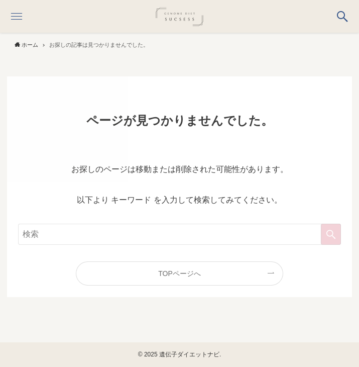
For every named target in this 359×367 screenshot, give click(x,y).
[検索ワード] (179, 234)
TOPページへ (179, 273)
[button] (342, 16)
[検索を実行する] (331, 234)
